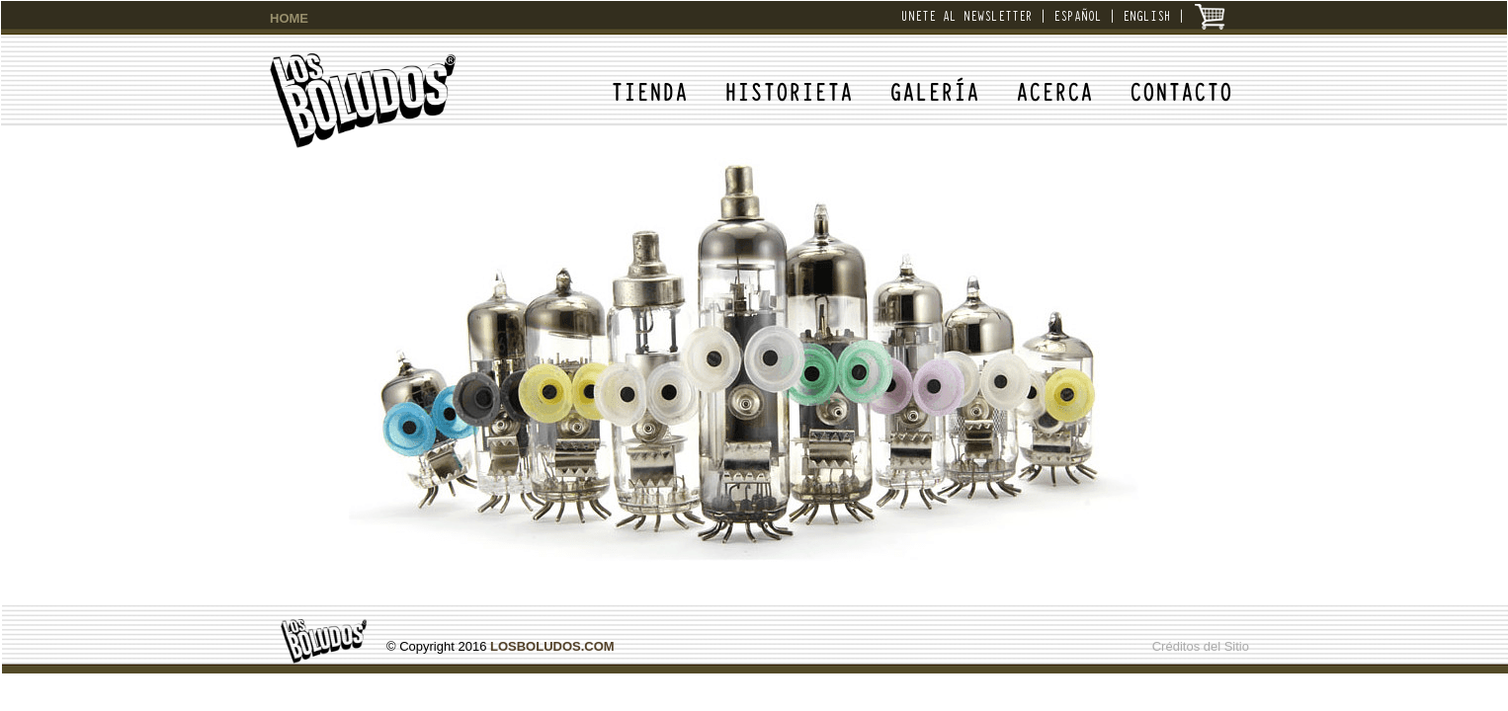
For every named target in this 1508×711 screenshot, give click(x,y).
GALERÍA (934, 90)
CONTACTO (1181, 90)
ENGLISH (1147, 15)
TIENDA (649, 90)
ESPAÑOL (1077, 15)
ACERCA (1054, 90)
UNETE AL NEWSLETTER (967, 15)
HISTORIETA (788, 90)
